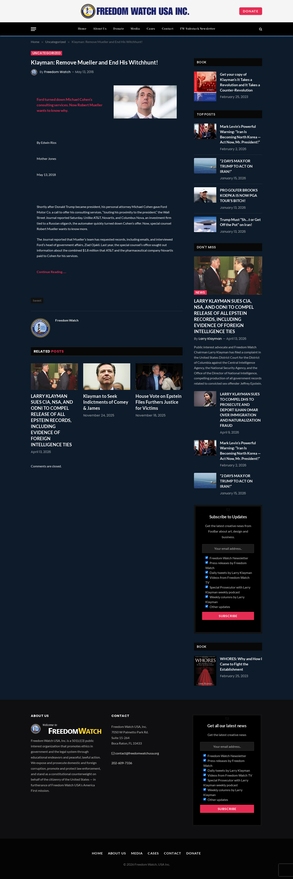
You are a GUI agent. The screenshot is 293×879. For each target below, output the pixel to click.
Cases (151, 29)
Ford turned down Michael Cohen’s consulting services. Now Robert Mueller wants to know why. (69, 105)
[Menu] (33, 29)
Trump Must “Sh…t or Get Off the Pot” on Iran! (240, 222)
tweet (37, 300)
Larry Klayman (210, 338)
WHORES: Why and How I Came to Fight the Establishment (241, 663)
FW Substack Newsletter (197, 29)
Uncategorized (46, 53)
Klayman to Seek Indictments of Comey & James (105, 402)
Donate (251, 11)
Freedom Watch (57, 72)
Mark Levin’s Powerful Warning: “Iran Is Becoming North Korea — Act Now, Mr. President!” (240, 134)
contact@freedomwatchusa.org (137, 753)
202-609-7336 (121, 763)
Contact (167, 29)
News (200, 292)
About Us (99, 29)
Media (135, 29)
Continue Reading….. (51, 272)
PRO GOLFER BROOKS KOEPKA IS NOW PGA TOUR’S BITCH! (239, 195)
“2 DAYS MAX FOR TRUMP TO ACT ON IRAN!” (236, 166)
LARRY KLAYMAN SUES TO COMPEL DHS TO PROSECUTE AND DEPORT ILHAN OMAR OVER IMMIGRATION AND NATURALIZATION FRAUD (240, 409)
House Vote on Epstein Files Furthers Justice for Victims (159, 402)
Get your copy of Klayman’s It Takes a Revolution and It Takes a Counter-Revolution (240, 82)
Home (82, 29)
